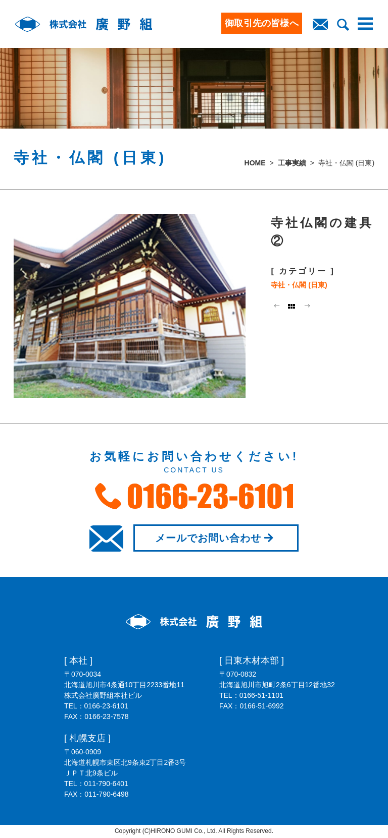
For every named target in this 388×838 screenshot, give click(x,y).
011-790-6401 (106, 784)
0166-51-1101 (261, 695)
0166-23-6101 (106, 706)
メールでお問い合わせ (216, 538)
